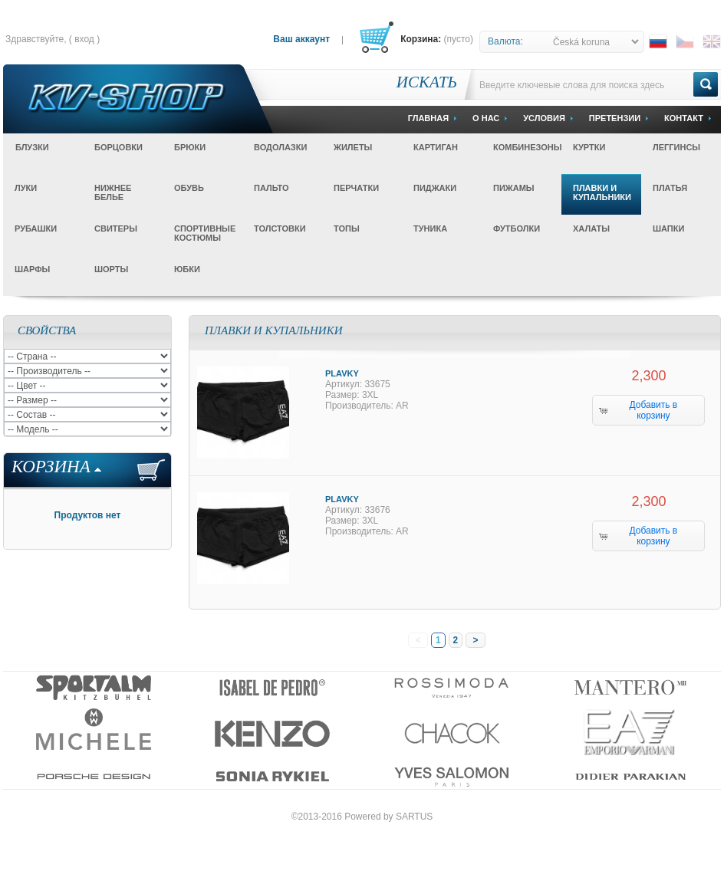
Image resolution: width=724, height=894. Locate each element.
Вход (84, 39)
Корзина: (420, 39)
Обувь (189, 187)
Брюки (190, 147)
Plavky (342, 373)
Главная (428, 118)
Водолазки (280, 147)
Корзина (51, 466)
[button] (648, 410)
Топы (347, 228)
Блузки (32, 147)
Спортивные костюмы (204, 233)
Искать (427, 82)
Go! (705, 84)
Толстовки (280, 228)
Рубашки (36, 228)
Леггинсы (676, 147)
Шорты (111, 269)
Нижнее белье (112, 192)
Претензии (614, 118)
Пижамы (514, 187)
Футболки (516, 228)
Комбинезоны (527, 147)
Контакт (683, 118)
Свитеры (115, 228)
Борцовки (118, 147)
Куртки (589, 147)
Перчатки (356, 187)
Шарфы (32, 269)
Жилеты (353, 147)
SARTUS (414, 816)
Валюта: (505, 41)
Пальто (271, 187)
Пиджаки (434, 187)
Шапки (668, 228)
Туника (430, 228)
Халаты (591, 228)
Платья (670, 187)
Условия (544, 118)
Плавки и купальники (602, 192)
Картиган (435, 147)
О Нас (485, 118)
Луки (26, 187)
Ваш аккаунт (301, 39)
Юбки (187, 269)
